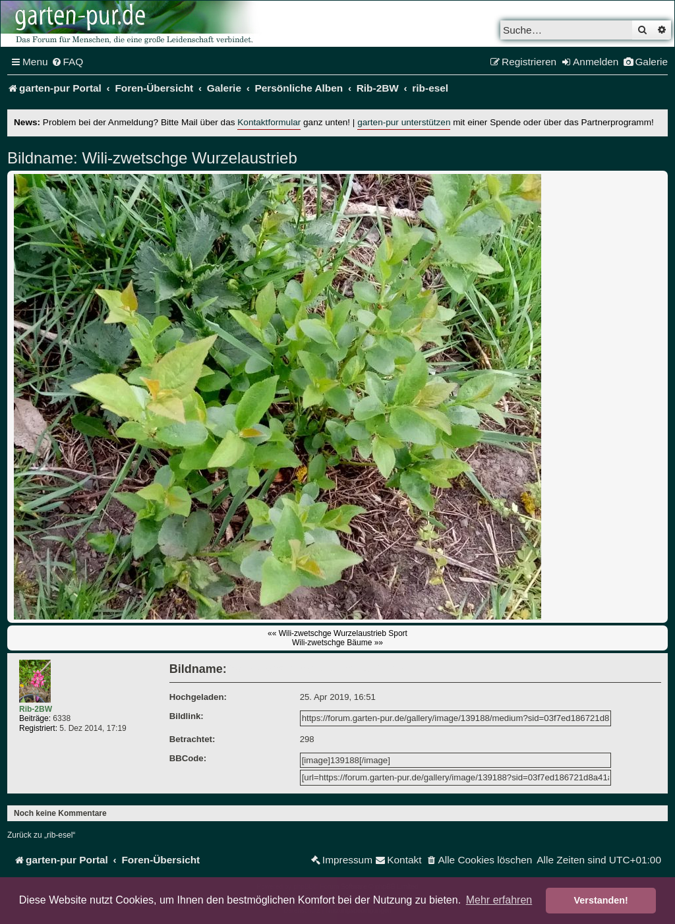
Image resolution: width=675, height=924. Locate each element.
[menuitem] (67, 62)
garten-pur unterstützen (403, 122)
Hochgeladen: (198, 697)
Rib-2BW (35, 709)
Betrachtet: (192, 739)
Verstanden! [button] (601, 900)
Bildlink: (186, 716)
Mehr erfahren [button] (499, 900)
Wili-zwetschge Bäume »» (337, 642)
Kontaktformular (269, 122)
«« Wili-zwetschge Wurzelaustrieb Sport (337, 633)
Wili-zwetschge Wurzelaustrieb (187, 158)
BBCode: (187, 758)
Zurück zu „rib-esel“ (41, 835)
